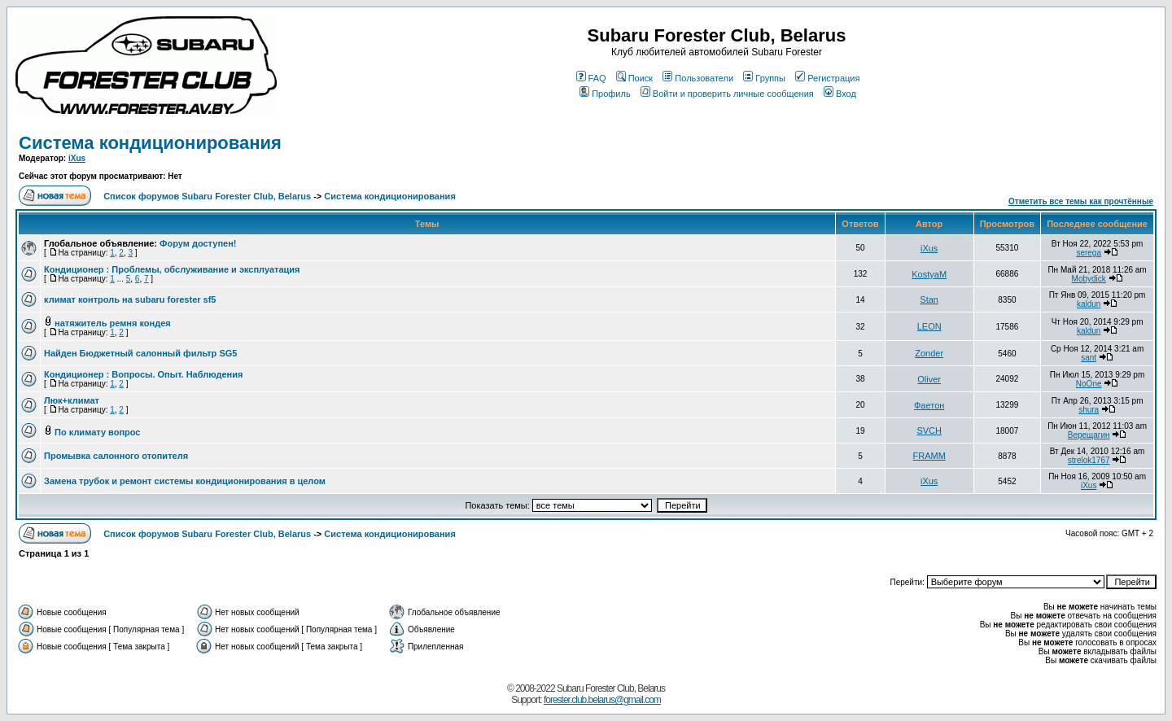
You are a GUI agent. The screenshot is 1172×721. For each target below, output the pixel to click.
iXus (76, 158)
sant (1088, 357)
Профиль (605, 93)
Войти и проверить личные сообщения (727, 93)
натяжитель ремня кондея (113, 323)
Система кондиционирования (150, 143)
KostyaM (929, 274)
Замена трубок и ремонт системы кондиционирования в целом (185, 481)
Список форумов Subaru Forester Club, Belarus (207, 196)
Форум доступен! (198, 243)
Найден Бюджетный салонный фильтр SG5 (140, 353)
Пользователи (698, 78)
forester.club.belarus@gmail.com (602, 700)
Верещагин (1089, 434)
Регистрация (827, 78)
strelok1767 (1089, 460)
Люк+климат (71, 400)
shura (1088, 409)
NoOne (1089, 383)
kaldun (1088, 303)
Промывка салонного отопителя (116, 456)
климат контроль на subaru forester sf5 (130, 299)
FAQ (591, 78)
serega (1088, 252)
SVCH (929, 430)
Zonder (929, 353)
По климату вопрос (97, 432)
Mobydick (1089, 278)
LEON (929, 326)
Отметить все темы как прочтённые (1080, 201)
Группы (764, 78)
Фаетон (929, 405)
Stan (929, 299)
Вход (840, 93)
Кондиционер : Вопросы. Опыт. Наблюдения (143, 374)
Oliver (929, 379)
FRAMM (928, 456)
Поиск (634, 78)
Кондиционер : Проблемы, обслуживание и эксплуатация (172, 269)
